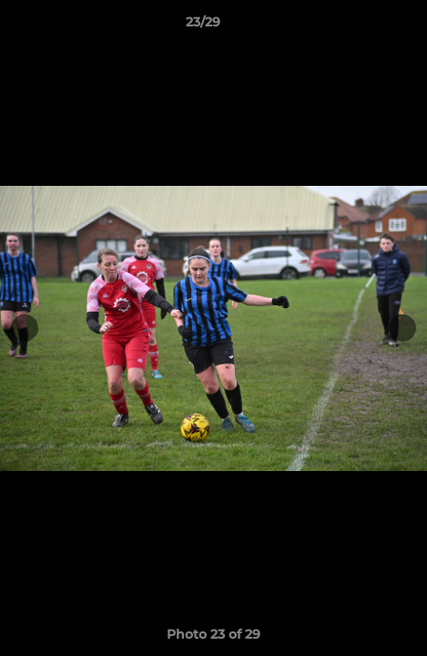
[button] (361, 26)
